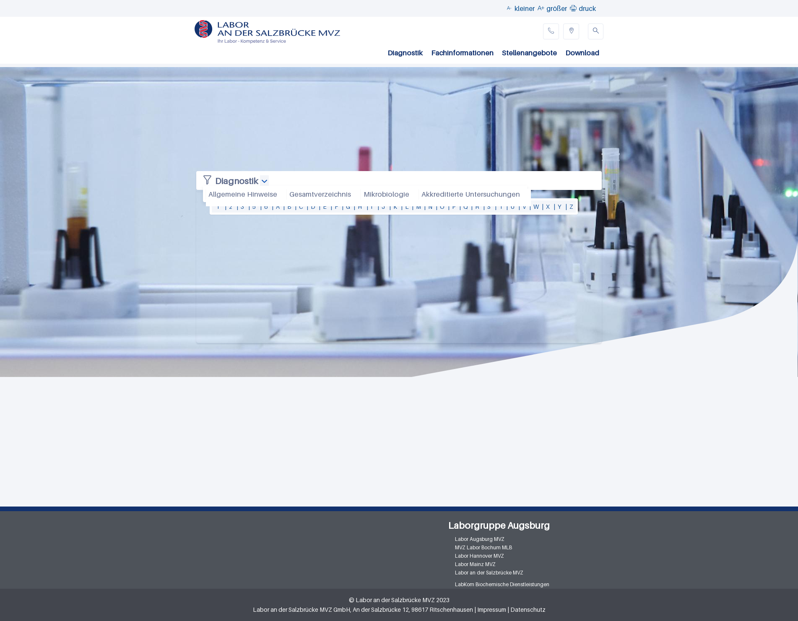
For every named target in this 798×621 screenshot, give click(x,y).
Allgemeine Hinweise (242, 194)
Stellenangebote (529, 53)
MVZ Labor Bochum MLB (483, 547)
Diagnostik (405, 53)
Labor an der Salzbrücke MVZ (489, 572)
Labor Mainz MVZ (475, 564)
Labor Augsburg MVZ (479, 539)
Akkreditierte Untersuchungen (470, 194)
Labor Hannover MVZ (479, 556)
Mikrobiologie (386, 194)
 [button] (573, 8)
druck (587, 8)
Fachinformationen (462, 53)
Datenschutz (528, 609)
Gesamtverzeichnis (320, 194)
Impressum (491, 609)
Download (582, 53)
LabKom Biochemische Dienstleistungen (502, 584)
